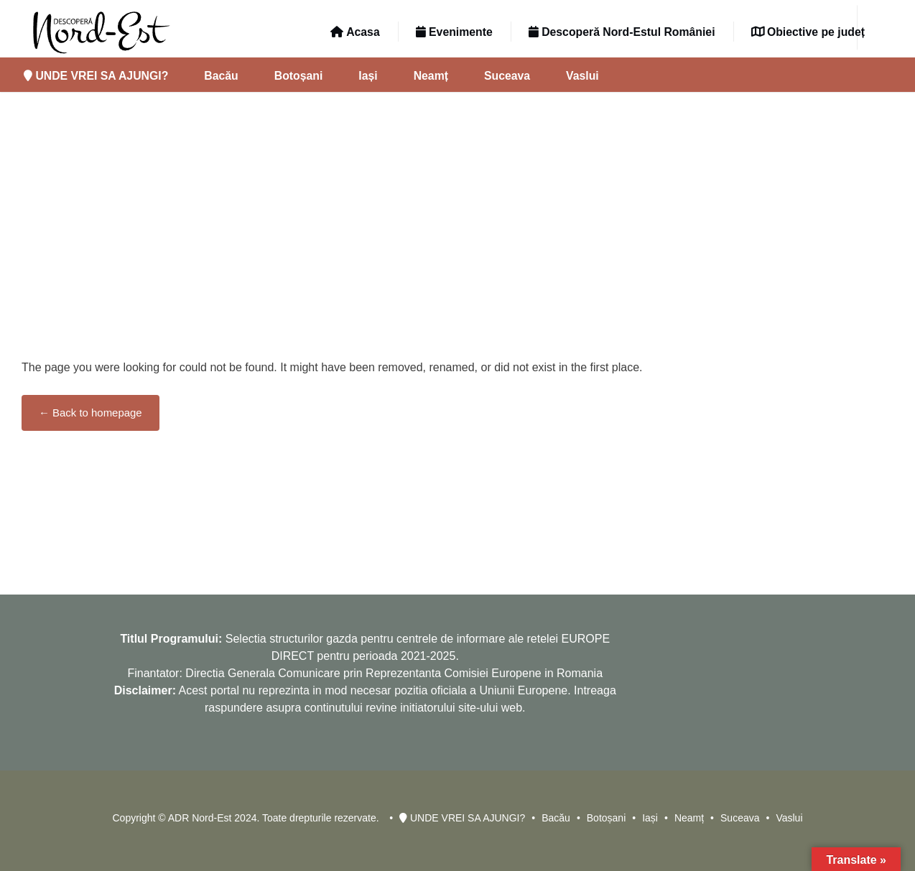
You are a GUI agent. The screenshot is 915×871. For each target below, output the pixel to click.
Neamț (431, 76)
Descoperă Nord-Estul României (622, 32)
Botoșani (298, 76)
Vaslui (582, 76)
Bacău (221, 76)
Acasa (354, 32)
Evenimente (454, 32)
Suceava (507, 76)
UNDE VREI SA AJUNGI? (96, 76)
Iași (367, 76)
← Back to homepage (90, 412)
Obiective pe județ (808, 32)
